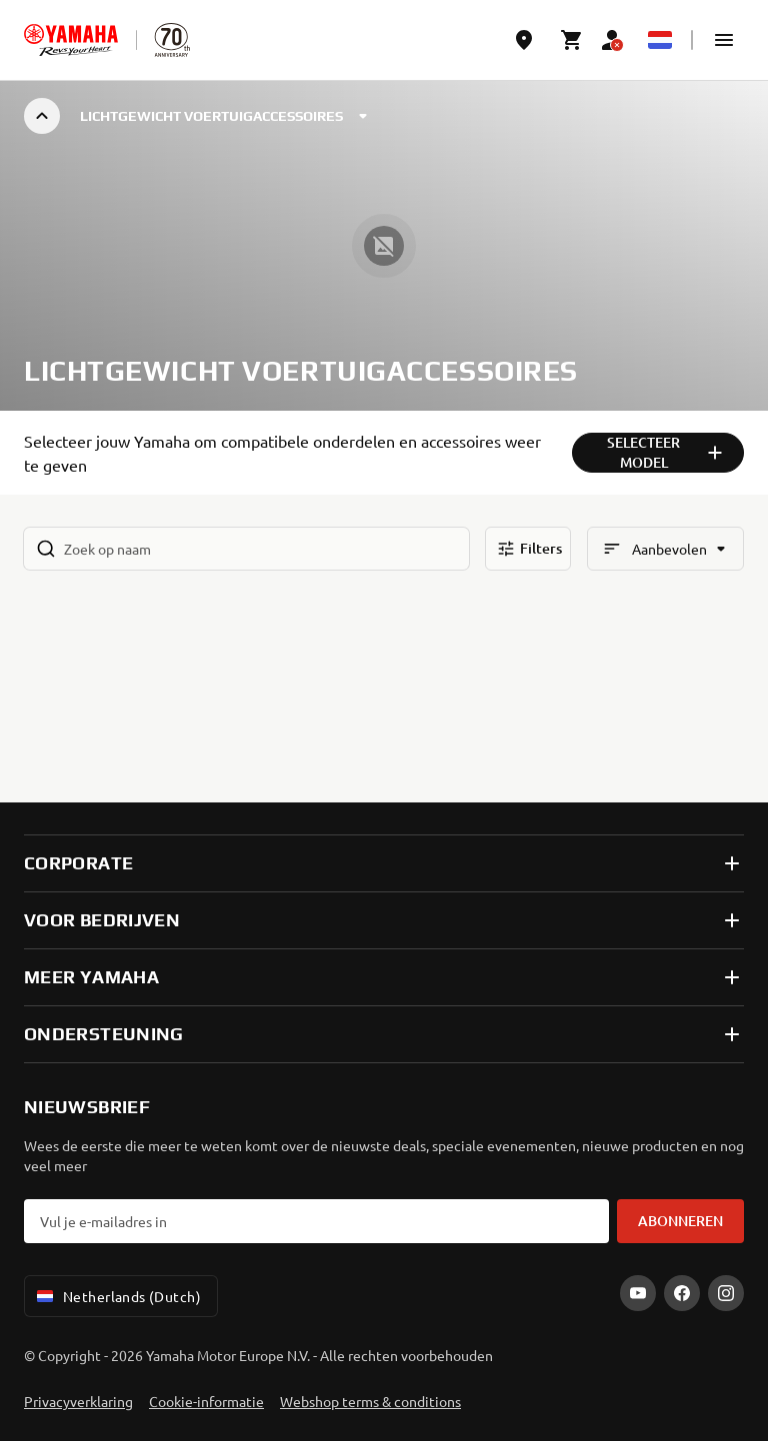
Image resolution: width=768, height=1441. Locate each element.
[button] (724, 40)
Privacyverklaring (78, 1401)
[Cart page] (572, 40)
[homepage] (71, 40)
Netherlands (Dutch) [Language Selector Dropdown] (117, 1296)
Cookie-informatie (206, 1401)
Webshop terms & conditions (370, 1401)
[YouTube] (638, 1293)
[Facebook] (682, 1293)
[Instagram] (726, 1293)
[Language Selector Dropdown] (660, 40)
